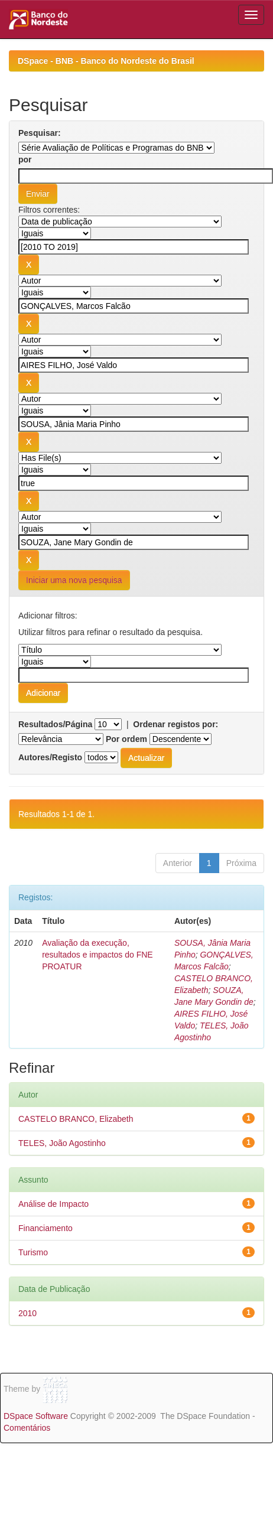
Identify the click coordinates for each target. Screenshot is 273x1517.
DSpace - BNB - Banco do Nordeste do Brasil (106, 61)
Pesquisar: (39, 133)
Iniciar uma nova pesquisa (74, 580)
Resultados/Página (55, 724)
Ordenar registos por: (175, 724)
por (25, 159)
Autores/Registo (50, 757)
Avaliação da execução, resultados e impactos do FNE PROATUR (97, 954)
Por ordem (126, 739)
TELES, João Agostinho (62, 1143)
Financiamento (45, 1228)
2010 (27, 1313)
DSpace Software (36, 1416)
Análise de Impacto (53, 1204)
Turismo (33, 1252)
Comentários (27, 1428)
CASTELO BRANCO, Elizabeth (76, 1119)
